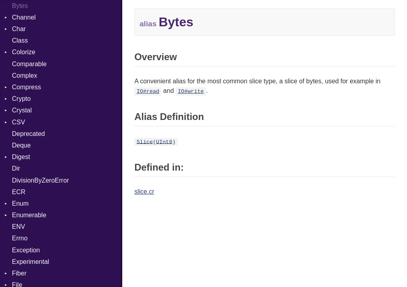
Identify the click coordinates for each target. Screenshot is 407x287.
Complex (24, 75)
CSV (18, 122)
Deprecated (28, 133)
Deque (21, 145)
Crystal (22, 110)
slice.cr (144, 191)
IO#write (191, 91)
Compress (26, 87)
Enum (20, 203)
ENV (18, 226)
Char (19, 29)
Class (20, 40)
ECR (18, 192)
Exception (26, 250)
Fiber (19, 273)
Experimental (30, 261)
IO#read (148, 91)
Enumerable (29, 215)
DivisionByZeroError (40, 180)
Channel (24, 17)
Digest (21, 156)
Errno (19, 238)
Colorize (23, 52)
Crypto (21, 98)
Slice (145, 142)
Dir (16, 168)
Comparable (29, 64)
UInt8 (164, 142)
